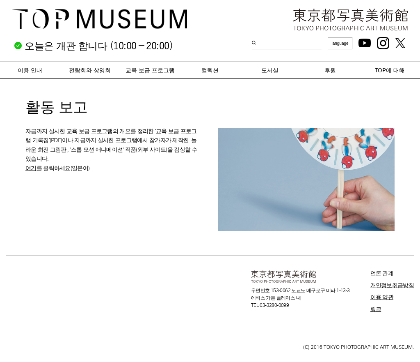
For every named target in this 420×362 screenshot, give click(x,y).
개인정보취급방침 (392, 285)
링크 (375, 309)
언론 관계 (382, 273)
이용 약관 (382, 297)
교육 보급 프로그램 (150, 70)
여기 (31, 168)
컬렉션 (210, 70)
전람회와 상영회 (90, 70)
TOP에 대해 (390, 70)
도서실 (269, 70)
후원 (330, 70)
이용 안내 (30, 70)
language (339, 43)
